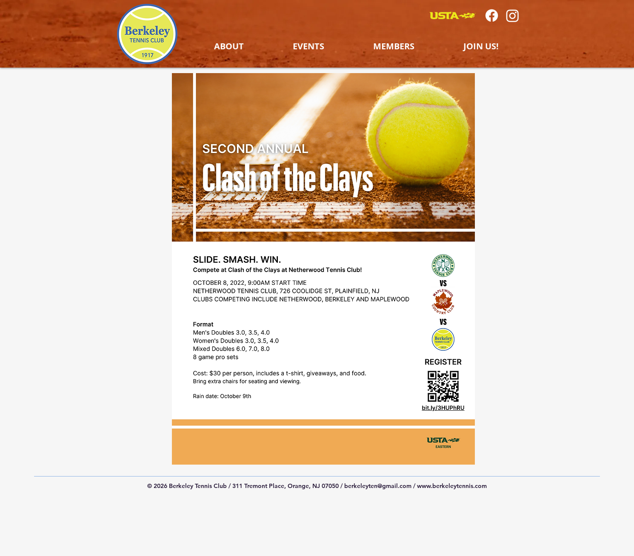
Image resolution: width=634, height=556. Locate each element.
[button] (228, 46)
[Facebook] (491, 15)
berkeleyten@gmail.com (377, 486)
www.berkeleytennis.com (452, 486)
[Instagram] (512, 15)
